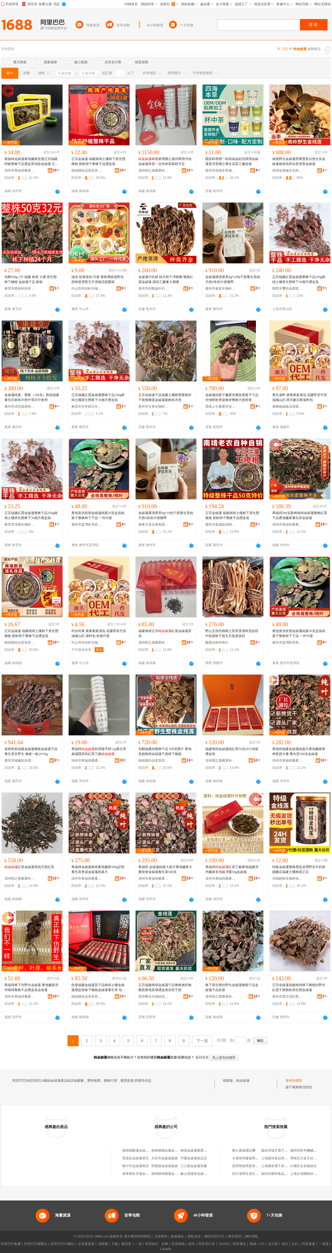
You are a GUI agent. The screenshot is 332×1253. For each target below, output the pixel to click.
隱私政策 (194, 1236)
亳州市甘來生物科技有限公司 (153, 406)
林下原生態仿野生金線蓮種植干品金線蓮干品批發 (231, 987)
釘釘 (295, 1244)
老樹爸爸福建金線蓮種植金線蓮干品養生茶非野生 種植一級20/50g (31, 751)
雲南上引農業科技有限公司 (220, 406)
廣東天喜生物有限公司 (153, 524)
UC (262, 1244)
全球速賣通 (86, 1244)
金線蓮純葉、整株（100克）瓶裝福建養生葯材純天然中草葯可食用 (31, 397)
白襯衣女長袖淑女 (303, 1166)
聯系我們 (234, 1236)
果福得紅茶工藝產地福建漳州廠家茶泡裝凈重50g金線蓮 (231, 869)
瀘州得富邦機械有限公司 (308, 1150)
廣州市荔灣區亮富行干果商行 (86, 524)
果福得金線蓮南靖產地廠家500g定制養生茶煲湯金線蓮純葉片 (97, 869)
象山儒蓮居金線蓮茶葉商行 (200, 1174)
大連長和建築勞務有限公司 (252, 1158)
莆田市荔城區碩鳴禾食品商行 (220, 524)
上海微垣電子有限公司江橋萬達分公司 (289, 1166)
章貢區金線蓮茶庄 (135, 1158)
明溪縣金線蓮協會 (164, 1166)
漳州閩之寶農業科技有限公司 (153, 170)
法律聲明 (160, 1236)
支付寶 (273, 1244)
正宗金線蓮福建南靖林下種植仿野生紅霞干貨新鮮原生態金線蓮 (298, 987)
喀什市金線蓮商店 (135, 1166)
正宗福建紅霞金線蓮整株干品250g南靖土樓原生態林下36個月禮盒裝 (298, 279)
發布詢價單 (294, 1080)
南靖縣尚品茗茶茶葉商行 (86, 170)
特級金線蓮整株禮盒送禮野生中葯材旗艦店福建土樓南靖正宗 (298, 869)
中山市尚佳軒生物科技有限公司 (86, 288)
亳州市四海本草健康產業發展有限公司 (220, 170)
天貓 (114, 1244)
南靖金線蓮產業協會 (195, 1150)
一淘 (138, 1244)
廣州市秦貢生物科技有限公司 (220, 288)
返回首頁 (202, 1057)
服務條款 (177, 1236)
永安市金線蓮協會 (164, 1158)
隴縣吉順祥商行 (217, 642)
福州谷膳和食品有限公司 (279, 1174)
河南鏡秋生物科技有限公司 (287, 878)
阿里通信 (239, 1244)
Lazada (165, 1249)
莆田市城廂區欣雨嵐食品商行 (19, 760)
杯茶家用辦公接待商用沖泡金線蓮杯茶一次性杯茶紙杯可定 (164, 161)
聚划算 (126, 1244)
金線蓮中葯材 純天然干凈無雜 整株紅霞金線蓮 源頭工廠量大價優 (165, 279)
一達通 (324, 1244)
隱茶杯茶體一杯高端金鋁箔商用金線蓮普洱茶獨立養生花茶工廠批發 (231, 161)
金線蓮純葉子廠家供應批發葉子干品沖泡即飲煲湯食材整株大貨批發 (231, 397)
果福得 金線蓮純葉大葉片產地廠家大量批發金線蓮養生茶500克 (165, 869)
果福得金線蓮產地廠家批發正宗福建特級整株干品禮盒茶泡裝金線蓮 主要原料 (31, 161)
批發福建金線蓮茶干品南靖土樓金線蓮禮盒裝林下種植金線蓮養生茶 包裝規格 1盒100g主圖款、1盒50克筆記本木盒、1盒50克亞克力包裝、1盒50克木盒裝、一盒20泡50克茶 (98, 987)
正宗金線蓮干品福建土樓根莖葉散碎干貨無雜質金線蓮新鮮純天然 (164, 397)
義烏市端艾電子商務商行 (279, 1150)
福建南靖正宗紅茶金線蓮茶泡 (164, 633)
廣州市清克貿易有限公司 (19, 406)
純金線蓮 (243, 1080)
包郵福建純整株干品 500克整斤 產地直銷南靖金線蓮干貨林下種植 (164, 751)
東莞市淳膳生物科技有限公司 (19, 524)
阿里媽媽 (178, 1244)
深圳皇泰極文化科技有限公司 (287, 170)
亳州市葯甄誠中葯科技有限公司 (153, 288)
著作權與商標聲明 (137, 1236)
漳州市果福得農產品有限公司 (19, 170)
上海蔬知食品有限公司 (277, 1158)
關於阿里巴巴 (214, 1236)
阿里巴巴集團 (11, 1244)
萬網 (253, 1244)
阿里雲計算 (206, 1244)
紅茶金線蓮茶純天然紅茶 (29, 867)
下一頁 (202, 1041)
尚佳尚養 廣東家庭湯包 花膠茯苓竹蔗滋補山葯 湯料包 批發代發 (98, 633)
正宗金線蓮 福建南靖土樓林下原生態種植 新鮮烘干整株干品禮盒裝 (98, 161)
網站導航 (251, 1236)
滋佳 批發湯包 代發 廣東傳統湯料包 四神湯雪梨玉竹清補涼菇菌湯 (97, 279)
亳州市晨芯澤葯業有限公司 (287, 996)
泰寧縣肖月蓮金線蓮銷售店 (142, 1174)
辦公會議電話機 (243, 1150)
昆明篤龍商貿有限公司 (248, 1166)
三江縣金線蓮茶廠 (193, 1166)
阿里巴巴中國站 (62, 1244)
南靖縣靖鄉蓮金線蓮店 (168, 1174)
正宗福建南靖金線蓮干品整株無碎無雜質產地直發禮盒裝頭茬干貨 (164, 987)
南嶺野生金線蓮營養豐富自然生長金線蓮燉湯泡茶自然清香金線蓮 (298, 161)
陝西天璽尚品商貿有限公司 (287, 288)
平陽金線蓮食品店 (193, 1158)
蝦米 (191, 1244)
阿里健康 (308, 1244)
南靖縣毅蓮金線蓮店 (137, 1150)
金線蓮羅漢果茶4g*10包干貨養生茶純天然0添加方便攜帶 (232, 279)
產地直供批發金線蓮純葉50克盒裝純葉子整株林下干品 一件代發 (97, 515)
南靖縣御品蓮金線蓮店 (168, 1150)
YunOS (224, 1244)
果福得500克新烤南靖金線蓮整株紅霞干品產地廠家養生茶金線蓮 (299, 515)
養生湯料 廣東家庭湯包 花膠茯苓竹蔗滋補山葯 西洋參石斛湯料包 (299, 397)
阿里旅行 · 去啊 (156, 1244)
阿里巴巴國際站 (35, 1244)
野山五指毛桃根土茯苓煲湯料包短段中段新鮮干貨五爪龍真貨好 (231, 633)
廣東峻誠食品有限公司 (287, 406)
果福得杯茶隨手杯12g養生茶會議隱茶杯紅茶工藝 (98, 751)
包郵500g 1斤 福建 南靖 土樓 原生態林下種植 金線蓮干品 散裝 (30, 279)
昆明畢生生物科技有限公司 (153, 996)
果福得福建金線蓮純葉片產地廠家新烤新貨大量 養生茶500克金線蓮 (298, 751)
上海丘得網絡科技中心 (306, 1174)
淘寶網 (103, 1244)
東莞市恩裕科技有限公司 (19, 288)
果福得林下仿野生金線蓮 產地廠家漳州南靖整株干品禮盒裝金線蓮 (31, 987)
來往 (285, 1244)
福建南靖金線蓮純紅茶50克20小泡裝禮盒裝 (231, 751)
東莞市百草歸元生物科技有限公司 (86, 406)
